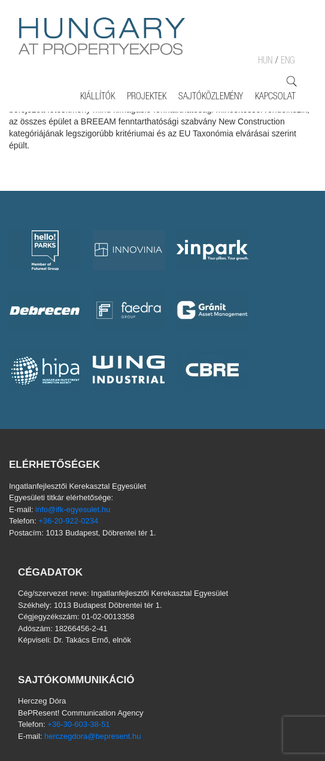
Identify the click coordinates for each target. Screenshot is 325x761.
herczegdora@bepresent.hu (92, 736)
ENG (287, 61)
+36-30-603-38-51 (78, 724)
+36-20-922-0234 (68, 520)
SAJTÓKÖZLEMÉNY (210, 97)
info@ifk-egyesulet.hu (72, 509)
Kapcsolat (275, 97)
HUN (265, 61)
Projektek (146, 97)
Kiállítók (97, 97)
